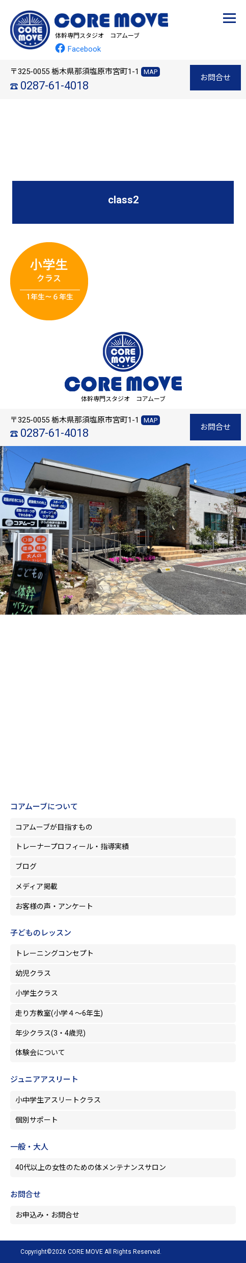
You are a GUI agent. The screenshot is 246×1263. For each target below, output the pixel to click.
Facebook (78, 49)
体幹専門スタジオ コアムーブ (97, 35)
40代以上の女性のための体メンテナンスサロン (90, 1167)
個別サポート (36, 1120)
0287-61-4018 (54, 85)
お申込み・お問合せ (47, 1215)
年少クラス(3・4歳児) (50, 1033)
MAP (150, 72)
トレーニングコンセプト (54, 953)
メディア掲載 (36, 886)
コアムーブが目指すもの (54, 827)
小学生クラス (36, 993)
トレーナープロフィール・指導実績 (72, 847)
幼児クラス (33, 973)
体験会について (40, 1052)
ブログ (26, 866)
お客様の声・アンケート (54, 906)
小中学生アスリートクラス (58, 1100)
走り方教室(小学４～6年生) (62, 1013)
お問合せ (215, 77)
